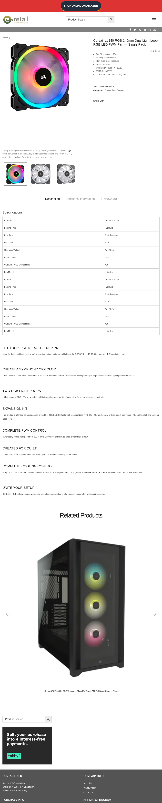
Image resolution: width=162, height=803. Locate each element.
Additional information (80, 199)
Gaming (120, 90)
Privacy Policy (89, 788)
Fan (114, 90)
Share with (98, 101)
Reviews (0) (109, 199)
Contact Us (88, 792)
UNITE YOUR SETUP (18, 487)
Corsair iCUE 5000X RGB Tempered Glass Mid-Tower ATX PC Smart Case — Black (81, 691)
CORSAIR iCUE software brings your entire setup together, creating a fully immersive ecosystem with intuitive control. (53, 494)
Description (52, 199)
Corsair (108, 90)
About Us (87, 783)
